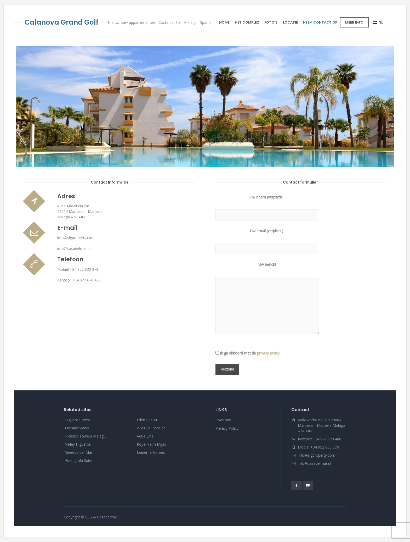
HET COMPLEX (247, 22)
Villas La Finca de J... (153, 427)
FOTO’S (271, 22)
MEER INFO (354, 22)
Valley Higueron (78, 444)
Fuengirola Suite (78, 460)
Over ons (223, 419)
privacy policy (268, 353)
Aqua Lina (145, 436)
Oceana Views (77, 427)
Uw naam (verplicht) (266, 206)
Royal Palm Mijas (151, 444)
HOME (224, 22)
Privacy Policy (226, 428)
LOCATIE (290, 22)
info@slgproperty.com (316, 455)
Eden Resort (147, 419)
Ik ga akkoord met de (250, 353)
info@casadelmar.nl (314, 463)
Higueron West (77, 419)
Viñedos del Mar (78, 452)
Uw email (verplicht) (266, 239)
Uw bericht (267, 298)
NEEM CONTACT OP (320, 22)
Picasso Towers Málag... (85, 436)
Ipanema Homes (151, 452)
